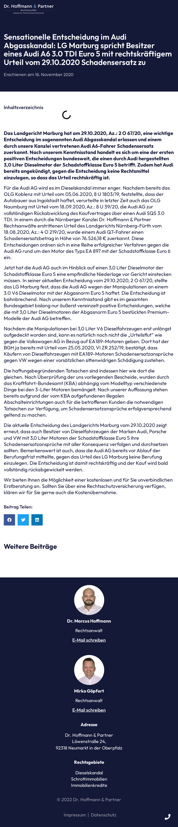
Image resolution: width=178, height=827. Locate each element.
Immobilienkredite (89, 785)
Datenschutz (103, 815)
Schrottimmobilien (89, 779)
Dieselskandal (89, 773)
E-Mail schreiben (89, 640)
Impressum (75, 815)
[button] (169, 9)
